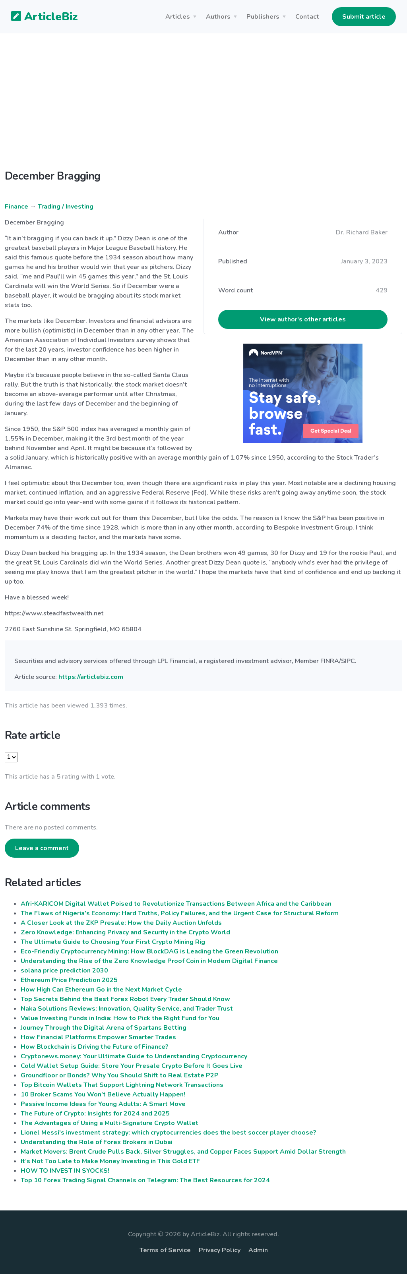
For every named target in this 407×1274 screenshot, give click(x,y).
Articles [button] (177, 16)
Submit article (364, 16)
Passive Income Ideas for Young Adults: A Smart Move (103, 1104)
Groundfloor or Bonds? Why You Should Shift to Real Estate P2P (120, 1075)
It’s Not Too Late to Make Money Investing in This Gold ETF (110, 1161)
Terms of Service (165, 1250)
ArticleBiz (39, 17)
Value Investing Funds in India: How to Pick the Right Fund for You (120, 1018)
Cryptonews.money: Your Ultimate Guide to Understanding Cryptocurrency (134, 1056)
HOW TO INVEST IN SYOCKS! (65, 1170)
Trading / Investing (65, 206)
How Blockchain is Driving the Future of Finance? (95, 1046)
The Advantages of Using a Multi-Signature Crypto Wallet (109, 1123)
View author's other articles (303, 319)
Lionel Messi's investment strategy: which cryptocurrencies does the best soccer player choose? (168, 1132)
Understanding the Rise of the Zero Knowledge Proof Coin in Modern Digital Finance (149, 961)
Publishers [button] (262, 16)
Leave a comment (42, 848)
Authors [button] (218, 16)
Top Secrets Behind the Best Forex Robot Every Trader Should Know (125, 999)
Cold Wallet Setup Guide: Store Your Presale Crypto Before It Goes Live (131, 1065)
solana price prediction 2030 (64, 970)
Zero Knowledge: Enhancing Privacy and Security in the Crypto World (125, 932)
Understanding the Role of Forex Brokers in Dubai (96, 1142)
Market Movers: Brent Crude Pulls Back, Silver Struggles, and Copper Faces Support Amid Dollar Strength (183, 1151)
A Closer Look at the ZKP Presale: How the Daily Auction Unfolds (121, 922)
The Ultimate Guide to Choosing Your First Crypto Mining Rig (113, 942)
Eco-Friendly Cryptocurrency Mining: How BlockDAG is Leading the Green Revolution (149, 951)
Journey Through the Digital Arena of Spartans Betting (103, 1027)
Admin (258, 1250)
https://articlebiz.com (90, 677)
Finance (16, 206)
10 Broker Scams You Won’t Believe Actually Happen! (103, 1094)
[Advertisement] (203, 108)
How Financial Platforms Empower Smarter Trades (98, 1037)
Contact (307, 16)
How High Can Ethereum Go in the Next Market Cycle (101, 989)
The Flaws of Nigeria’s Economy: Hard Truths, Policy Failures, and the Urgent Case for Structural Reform (180, 913)
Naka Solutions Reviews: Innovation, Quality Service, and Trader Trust (127, 1008)
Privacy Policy (219, 1250)
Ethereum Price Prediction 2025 (69, 980)
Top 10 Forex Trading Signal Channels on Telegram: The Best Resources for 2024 (145, 1180)
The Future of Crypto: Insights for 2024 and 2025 (95, 1113)
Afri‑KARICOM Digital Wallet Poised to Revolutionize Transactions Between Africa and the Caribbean (176, 903)
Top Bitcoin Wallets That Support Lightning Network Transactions (122, 1085)
